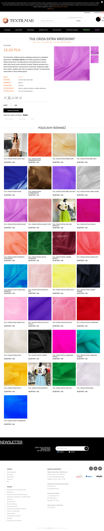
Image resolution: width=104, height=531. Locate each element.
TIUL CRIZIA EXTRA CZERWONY (87, 322)
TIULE (38, 42)
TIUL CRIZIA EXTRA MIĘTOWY (86, 159)
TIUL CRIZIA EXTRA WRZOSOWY (15, 224)
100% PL (20, 77)
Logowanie (87, 12)
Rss (8, 481)
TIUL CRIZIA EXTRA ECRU (12, 355)
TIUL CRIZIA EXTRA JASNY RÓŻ (14, 322)
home (34, 42)
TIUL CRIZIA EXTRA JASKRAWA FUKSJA (62, 356)
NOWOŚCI (7, 30)
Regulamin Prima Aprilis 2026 (16, 490)
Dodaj (61, 452)
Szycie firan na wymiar (14, 520)
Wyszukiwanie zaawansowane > (75, 17)
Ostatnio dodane (72, 30)
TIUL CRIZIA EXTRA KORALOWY (87, 257)
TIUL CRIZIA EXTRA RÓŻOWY (62, 322)
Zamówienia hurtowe (14, 516)
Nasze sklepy (11, 513)
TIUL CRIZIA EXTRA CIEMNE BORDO (61, 257)
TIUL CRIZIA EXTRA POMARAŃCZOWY (34, 159)
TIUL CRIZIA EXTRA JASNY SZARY (88, 191)
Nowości (9, 479)
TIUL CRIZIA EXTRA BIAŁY (85, 388)
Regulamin (10, 492)
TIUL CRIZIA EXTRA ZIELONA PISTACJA (62, 225)
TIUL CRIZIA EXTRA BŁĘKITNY (38, 388)
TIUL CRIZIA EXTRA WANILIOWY (63, 159)
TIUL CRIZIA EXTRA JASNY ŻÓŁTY (63, 290)
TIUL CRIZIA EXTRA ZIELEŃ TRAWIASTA (37, 257)
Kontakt (9, 518)
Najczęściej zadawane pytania (16, 509)
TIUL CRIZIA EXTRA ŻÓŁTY (12, 388)
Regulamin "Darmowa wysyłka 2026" (19, 497)
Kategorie (18, 30)
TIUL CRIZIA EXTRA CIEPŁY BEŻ (14, 159)
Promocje (10, 474)
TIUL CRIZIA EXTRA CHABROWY (15, 421)
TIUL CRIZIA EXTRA (47, 42)
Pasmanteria (57, 30)
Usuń (72, 452)
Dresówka (30, 30)
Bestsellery (10, 477)
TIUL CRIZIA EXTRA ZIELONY (62, 388)
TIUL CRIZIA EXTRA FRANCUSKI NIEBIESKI (14, 290)
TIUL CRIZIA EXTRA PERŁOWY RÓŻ (38, 290)
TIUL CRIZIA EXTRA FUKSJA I (86, 224)
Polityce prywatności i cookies (59, 6)
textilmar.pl (49, 528)
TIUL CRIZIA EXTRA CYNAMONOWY (34, 192)
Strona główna (11, 472)
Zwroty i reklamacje (13, 511)
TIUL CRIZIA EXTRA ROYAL (13, 191)
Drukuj (32, 119)
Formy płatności (12, 506)
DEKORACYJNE (43, 30)
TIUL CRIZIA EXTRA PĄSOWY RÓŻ (39, 224)
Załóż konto (97, 12)
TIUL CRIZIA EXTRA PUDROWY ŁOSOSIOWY (14, 257)
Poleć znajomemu (9, 119)
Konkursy (10, 499)
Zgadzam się (50, 8)
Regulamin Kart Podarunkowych (17, 494)
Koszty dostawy (12, 504)
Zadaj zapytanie (22, 119)
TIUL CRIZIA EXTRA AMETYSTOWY (63, 191)
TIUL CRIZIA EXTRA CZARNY (37, 355)
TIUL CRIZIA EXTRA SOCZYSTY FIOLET (38, 323)
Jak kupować (11, 501)
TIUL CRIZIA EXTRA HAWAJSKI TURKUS (87, 356)
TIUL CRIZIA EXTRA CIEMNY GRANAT (86, 290)
